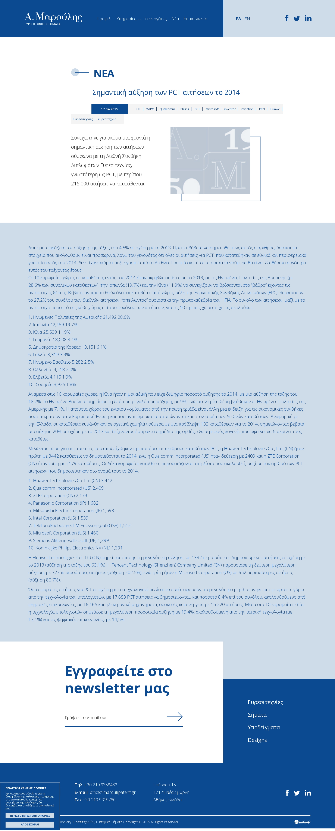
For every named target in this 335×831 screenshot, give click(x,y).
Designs (258, 740)
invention (248, 109)
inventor (231, 109)
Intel (263, 109)
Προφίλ (104, 19)
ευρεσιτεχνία (107, 119)
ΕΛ (238, 19)
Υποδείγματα (264, 727)
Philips (185, 109)
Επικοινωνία (195, 19)
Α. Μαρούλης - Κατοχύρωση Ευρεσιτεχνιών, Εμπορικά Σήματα (53, 19)
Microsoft (213, 109)
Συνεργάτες (155, 19)
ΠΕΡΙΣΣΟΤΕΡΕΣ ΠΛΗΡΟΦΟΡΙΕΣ (30, 816)
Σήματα (257, 715)
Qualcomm (168, 109)
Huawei (276, 109)
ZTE (139, 109)
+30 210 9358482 (103, 786)
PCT (198, 109)
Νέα (175, 19)
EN (248, 19)
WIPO (151, 109)
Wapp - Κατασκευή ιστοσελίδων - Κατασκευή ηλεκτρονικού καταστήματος (302, 824)
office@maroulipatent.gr (116, 794)
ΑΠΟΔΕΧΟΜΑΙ (30, 824)
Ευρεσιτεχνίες (83, 119)
